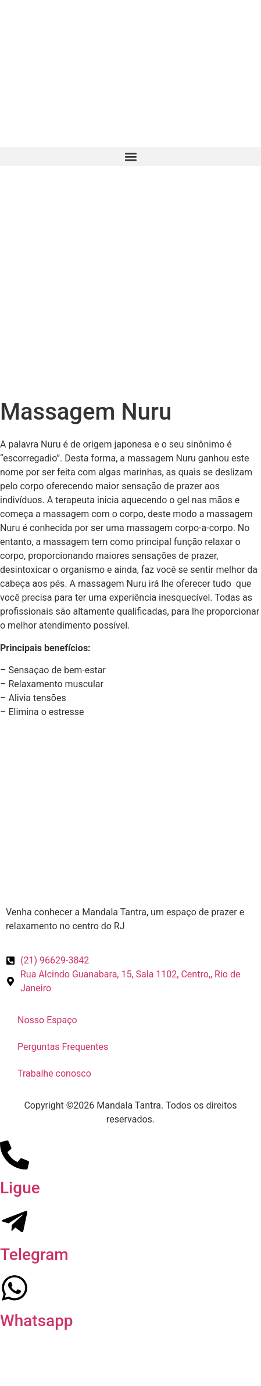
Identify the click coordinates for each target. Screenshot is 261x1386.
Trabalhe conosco (54, 1073)
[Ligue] (14, 1155)
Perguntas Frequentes (62, 1046)
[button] (130, 156)
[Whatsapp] (14, 1287)
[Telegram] (14, 1221)
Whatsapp (36, 1320)
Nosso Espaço (47, 1020)
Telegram (34, 1254)
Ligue (20, 1187)
